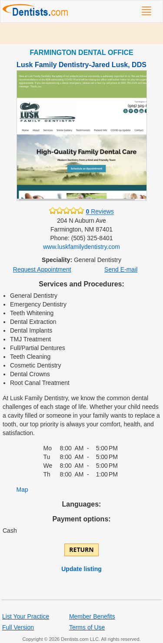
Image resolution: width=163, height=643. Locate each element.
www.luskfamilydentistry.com (81, 246)
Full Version (18, 627)
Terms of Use (87, 627)
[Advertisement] (81, 33)
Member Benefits (92, 616)
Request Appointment (42, 269)
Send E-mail (120, 269)
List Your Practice (25, 616)
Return (81, 549)
